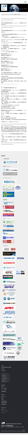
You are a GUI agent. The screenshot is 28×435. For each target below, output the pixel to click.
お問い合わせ (3, 407)
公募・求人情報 (4, 388)
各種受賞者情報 (4, 402)
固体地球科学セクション (6, 380)
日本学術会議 (3, 404)
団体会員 (2, 394)
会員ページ (3, 409)
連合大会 (2, 368)
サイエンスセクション (5, 373)
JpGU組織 (3, 370)
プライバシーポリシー (5, 410)
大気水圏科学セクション (6, 376)
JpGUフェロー (3, 396)
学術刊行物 (3, 385)
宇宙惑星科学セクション (6, 375)
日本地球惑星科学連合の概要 (6, 367)
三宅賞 (2, 399)
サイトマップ (3, 412)
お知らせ (2, 386)
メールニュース (7, 14)
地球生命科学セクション (6, 381)
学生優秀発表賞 (4, 401)
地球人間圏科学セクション (6, 378)
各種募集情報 (3, 391)
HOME (3, 14)
